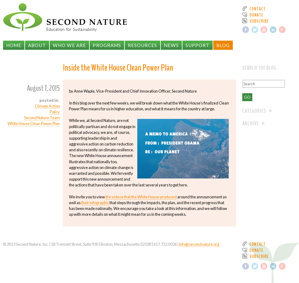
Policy (55, 111)
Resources (142, 45)
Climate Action (47, 106)
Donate (256, 15)
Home (13, 45)
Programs (107, 45)
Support (198, 45)
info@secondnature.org (199, 244)
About (37, 45)
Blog (223, 45)
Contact (258, 9)
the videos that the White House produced (141, 196)
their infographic (95, 202)
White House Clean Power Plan (34, 123)
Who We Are (69, 45)
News (171, 45)
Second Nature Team (42, 117)
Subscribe (259, 21)
